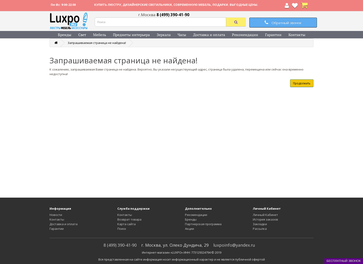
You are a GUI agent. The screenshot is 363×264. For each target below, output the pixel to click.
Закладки (260, 224)
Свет (82, 34)
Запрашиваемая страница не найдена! (97, 43)
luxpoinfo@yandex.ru (234, 245)
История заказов (265, 219)
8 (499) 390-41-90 (120, 245)
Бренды (64, 34)
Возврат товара (129, 219)
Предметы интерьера (131, 34)
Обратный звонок (283, 22)
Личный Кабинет (265, 215)
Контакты (296, 34)
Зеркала (164, 34)
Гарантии (273, 34)
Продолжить (301, 83)
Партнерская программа (203, 224)
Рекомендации (245, 34)
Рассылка (260, 229)
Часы (182, 34)
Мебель (99, 34)
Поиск (121, 229)
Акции (189, 229)
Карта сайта (126, 224)
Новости (56, 215)
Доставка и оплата (209, 34)
